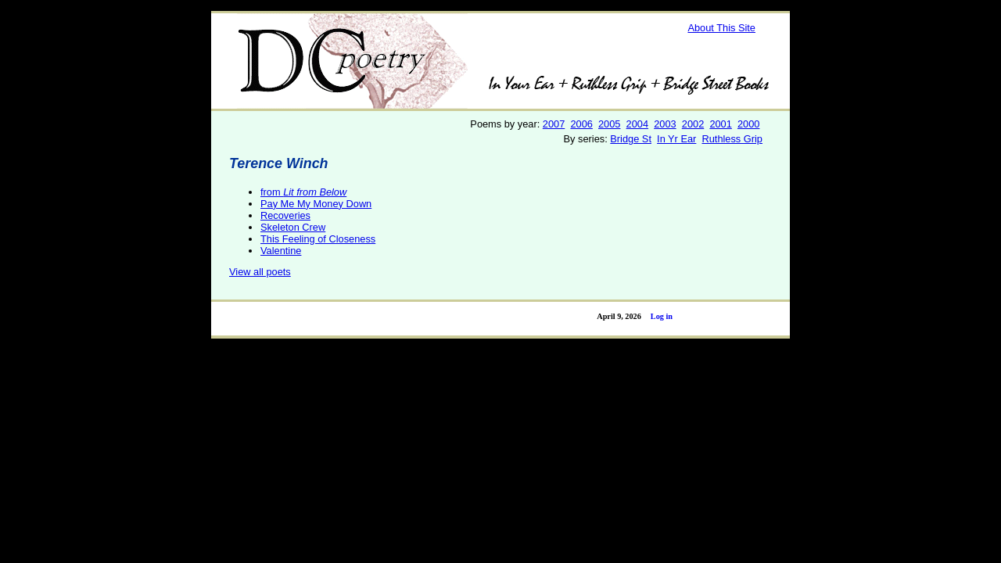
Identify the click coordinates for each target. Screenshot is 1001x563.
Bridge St (630, 139)
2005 (609, 124)
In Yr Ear (676, 139)
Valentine (280, 250)
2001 (720, 124)
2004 (637, 124)
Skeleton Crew (292, 227)
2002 (693, 124)
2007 (554, 124)
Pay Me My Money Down (315, 204)
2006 (581, 124)
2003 (665, 124)
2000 (748, 124)
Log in (662, 316)
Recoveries (285, 215)
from (303, 192)
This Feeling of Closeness (317, 239)
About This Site (721, 28)
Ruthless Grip (731, 139)
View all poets (260, 272)
